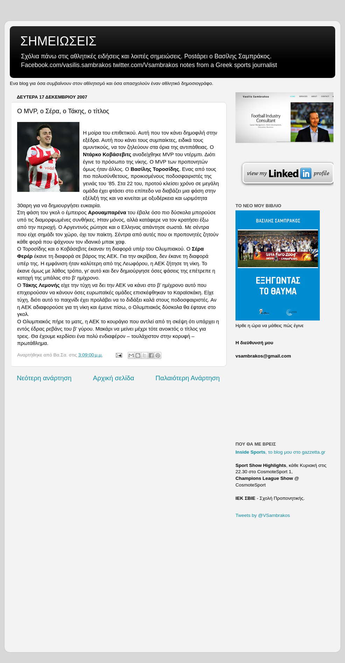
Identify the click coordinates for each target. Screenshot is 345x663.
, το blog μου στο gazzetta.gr (280, 452)
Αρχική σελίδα (113, 378)
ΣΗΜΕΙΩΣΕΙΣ (58, 41)
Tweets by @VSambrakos (262, 515)
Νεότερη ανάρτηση (44, 378)
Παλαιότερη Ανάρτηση (187, 378)
